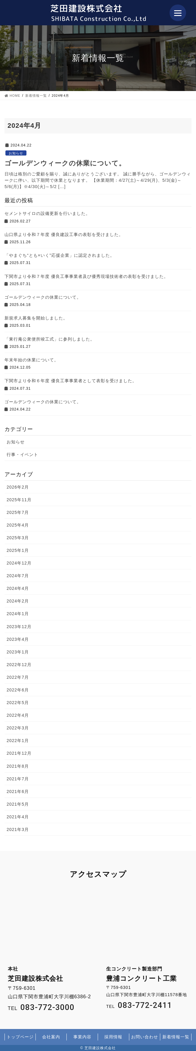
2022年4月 (18, 715)
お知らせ (16, 153)
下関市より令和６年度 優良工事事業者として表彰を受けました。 (71, 380)
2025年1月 (18, 550)
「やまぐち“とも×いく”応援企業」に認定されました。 (60, 255)
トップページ (20, 1036)
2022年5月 (18, 702)
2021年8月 (18, 766)
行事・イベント (22, 454)
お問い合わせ (144, 1036)
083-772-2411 (145, 1005)
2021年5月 (18, 804)
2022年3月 (18, 727)
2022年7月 (18, 677)
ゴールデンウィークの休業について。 (65, 163)
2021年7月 (18, 778)
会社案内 (51, 1036)
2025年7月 (18, 512)
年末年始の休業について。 (32, 359)
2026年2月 (18, 487)
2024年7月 (18, 575)
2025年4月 (18, 525)
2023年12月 (19, 626)
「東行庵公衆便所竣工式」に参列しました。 (50, 339)
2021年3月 (18, 829)
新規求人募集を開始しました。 (36, 318)
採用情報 (113, 1036)
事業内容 (82, 1036)
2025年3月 (18, 537)
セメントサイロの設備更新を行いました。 (47, 213)
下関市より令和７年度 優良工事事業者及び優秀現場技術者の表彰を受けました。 (86, 276)
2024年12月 (19, 563)
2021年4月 (18, 816)
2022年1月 (18, 740)
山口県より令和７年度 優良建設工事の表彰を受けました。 (64, 234)
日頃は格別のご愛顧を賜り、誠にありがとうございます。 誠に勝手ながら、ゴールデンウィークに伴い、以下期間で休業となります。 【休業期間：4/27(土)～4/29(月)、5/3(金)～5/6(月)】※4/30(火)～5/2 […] (98, 180)
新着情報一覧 (175, 1036)
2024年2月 (18, 601)
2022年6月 (18, 690)
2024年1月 (18, 613)
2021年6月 (18, 791)
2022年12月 (19, 664)
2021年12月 (19, 753)
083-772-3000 (47, 1007)
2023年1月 (18, 652)
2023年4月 (18, 639)
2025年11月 (19, 499)
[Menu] (178, 13)
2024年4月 (18, 588)
